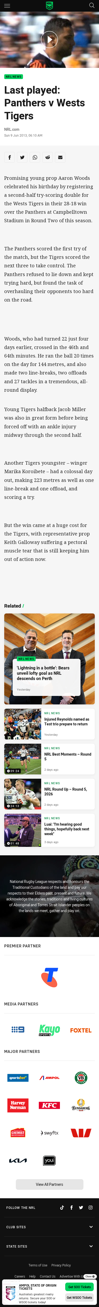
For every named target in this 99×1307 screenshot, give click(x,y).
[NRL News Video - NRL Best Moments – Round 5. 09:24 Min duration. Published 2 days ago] (49, 759)
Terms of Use (38, 1265)
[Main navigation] (7, 6)
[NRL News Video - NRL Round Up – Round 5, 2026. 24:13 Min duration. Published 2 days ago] (49, 794)
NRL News (13, 77)
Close (90, 1276)
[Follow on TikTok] (62, 1207)
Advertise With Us (72, 1276)
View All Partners (49, 1184)
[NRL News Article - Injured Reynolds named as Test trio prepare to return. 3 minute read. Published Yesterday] (49, 724)
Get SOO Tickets (79, 1287)
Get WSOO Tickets (79, 1297)
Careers (20, 1276)
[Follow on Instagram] (90, 1207)
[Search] (92, 5)
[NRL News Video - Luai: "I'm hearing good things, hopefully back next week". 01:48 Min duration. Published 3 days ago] (49, 830)
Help (32, 1276)
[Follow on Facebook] (71, 1207)
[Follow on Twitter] (81, 1207)
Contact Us (47, 1276)
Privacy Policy (61, 1265)
